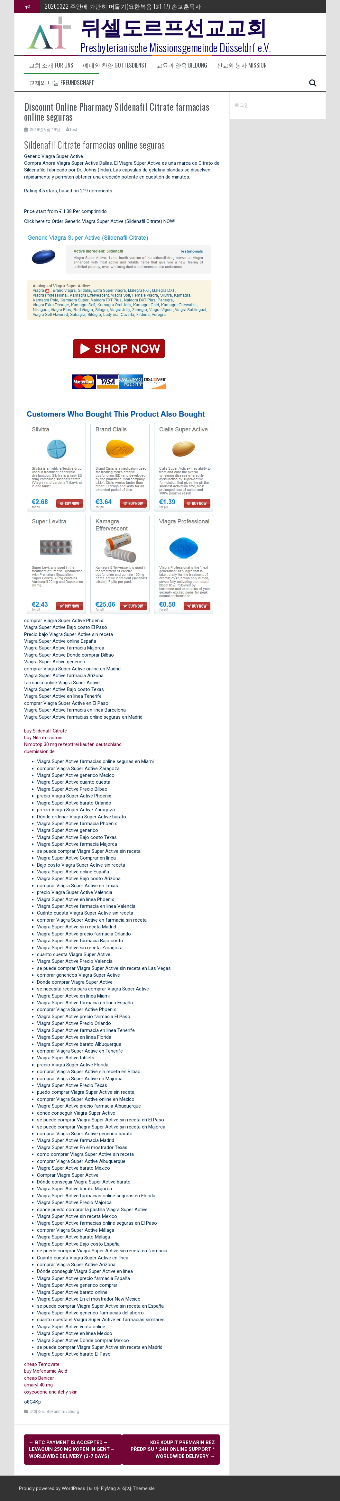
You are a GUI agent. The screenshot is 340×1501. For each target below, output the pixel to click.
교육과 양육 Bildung (182, 65)
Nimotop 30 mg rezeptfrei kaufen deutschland (73, 744)
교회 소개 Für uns (51, 65)
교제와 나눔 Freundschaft (61, 82)
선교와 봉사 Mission (242, 65)
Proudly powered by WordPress (53, 1487)
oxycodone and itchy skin (51, 1392)
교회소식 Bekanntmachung (54, 1411)
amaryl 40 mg (38, 1385)
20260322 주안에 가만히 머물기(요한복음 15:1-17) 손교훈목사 (123, 6)
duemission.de (39, 751)
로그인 (241, 105)
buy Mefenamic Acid (45, 1371)
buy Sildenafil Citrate (45, 731)
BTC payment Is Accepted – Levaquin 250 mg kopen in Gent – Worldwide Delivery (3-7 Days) (71, 1449)
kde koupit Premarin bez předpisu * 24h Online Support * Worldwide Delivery (173, 1449)
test (73, 129)
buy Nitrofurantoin (43, 738)
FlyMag (108, 1487)
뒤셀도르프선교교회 (173, 26)
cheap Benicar (39, 1378)
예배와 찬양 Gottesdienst (115, 65)
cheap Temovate (42, 1364)
